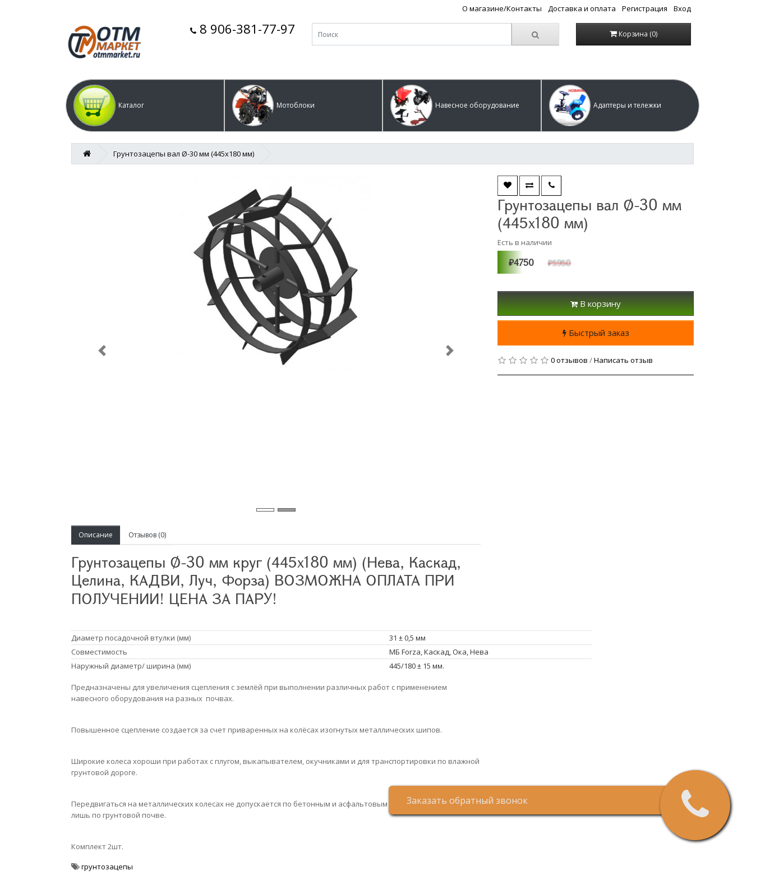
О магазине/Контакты (502, 8)
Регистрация (644, 8)
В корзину (595, 303)
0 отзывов (569, 360)
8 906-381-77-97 (242, 29)
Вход (682, 8)
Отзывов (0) (147, 535)
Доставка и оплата (582, 8)
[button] (145, 105)
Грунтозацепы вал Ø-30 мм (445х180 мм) (183, 154)
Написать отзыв (623, 360)
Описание (96, 535)
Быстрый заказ (596, 332)
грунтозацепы (107, 867)
